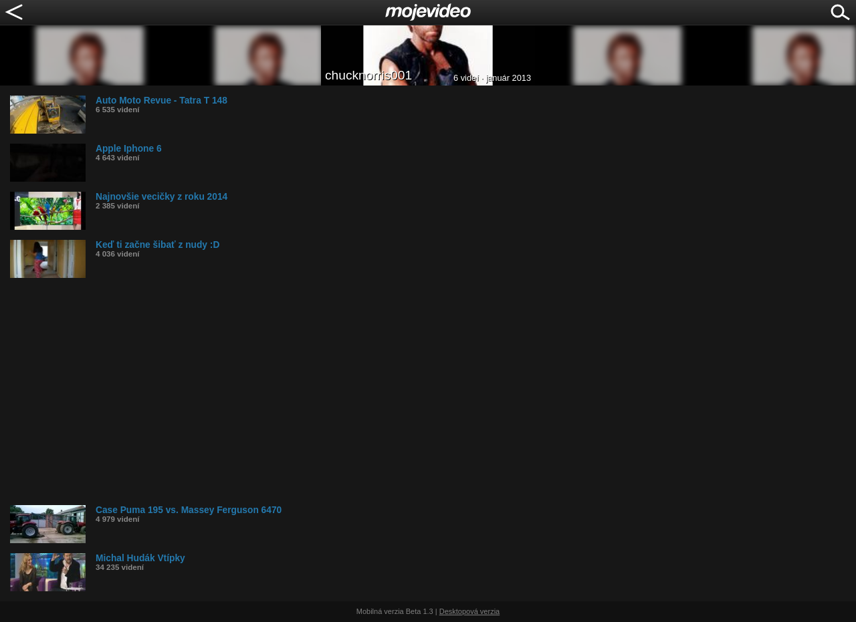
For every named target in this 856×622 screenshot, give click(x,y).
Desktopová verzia (469, 611)
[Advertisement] (411, 391)
